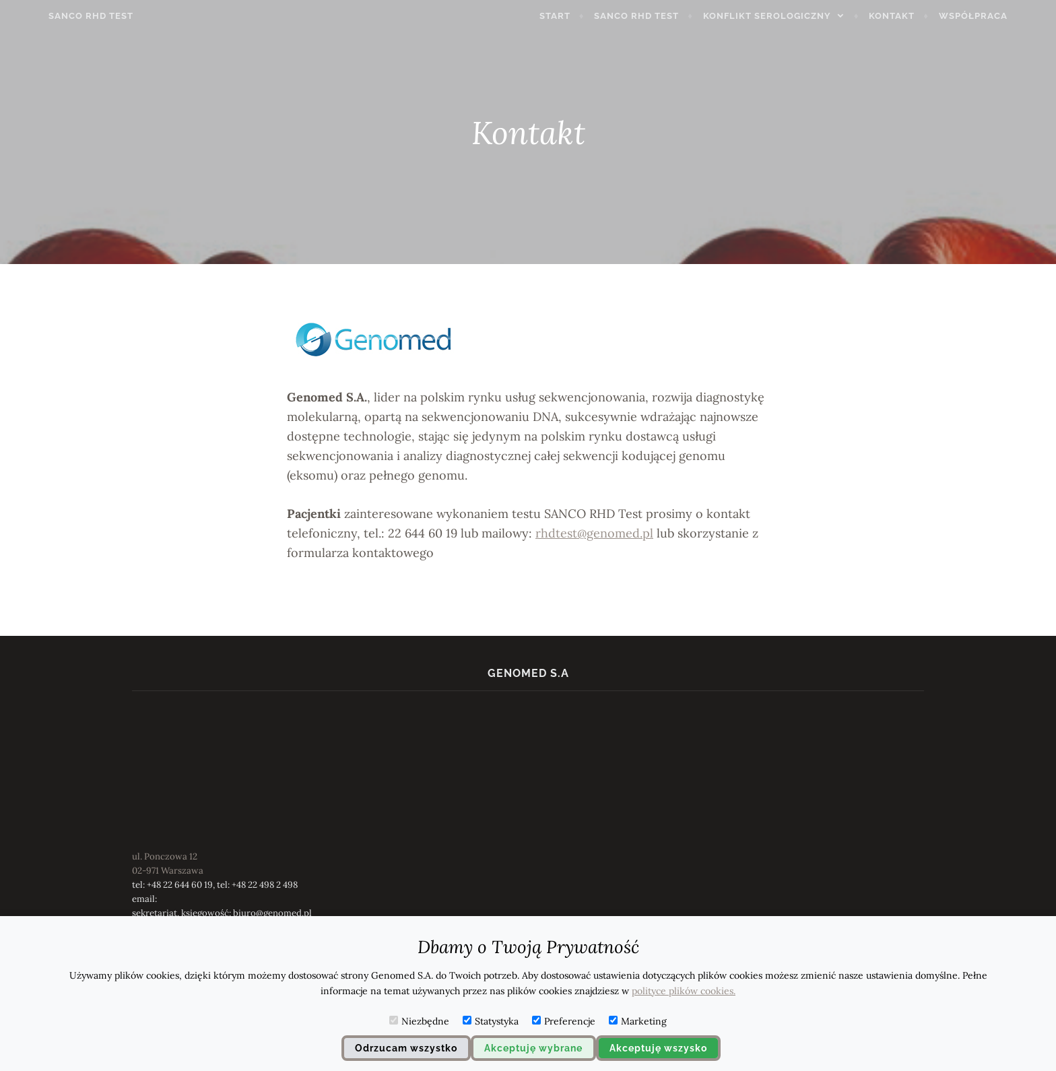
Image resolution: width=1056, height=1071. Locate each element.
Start (585, 16)
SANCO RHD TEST (60, 16)
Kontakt (923, 16)
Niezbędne (419, 1021)
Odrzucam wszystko (406, 1048)
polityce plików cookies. (683, 991)
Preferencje (563, 1021)
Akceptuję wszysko (658, 1048)
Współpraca (1004, 16)
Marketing (638, 1021)
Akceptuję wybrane (533, 1048)
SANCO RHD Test (668, 16)
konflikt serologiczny (798, 16)
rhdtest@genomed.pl (594, 533)
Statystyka (491, 1021)
